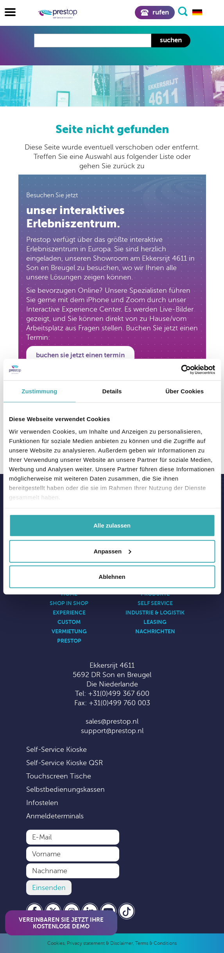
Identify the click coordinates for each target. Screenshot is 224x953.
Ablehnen (112, 576)
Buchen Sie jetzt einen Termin (80, 355)
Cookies (56, 943)
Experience (69, 612)
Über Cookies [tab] (184, 391)
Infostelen (42, 803)
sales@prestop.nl (112, 721)
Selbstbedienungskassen (65, 789)
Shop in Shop (69, 603)
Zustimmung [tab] (39, 391)
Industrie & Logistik (155, 612)
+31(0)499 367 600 (118, 693)
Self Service (155, 603)
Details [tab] (112, 391)
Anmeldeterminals (55, 816)
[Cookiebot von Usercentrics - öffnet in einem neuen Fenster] (181, 369)
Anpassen (112, 551)
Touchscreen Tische (58, 776)
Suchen (171, 40)
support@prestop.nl (112, 731)
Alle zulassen (112, 525)
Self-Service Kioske (56, 749)
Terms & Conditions (156, 943)
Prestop (69, 641)
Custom (69, 622)
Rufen (154, 12)
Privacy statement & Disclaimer (100, 943)
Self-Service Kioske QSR (64, 763)
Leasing (155, 622)
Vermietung (69, 631)
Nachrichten (155, 631)
